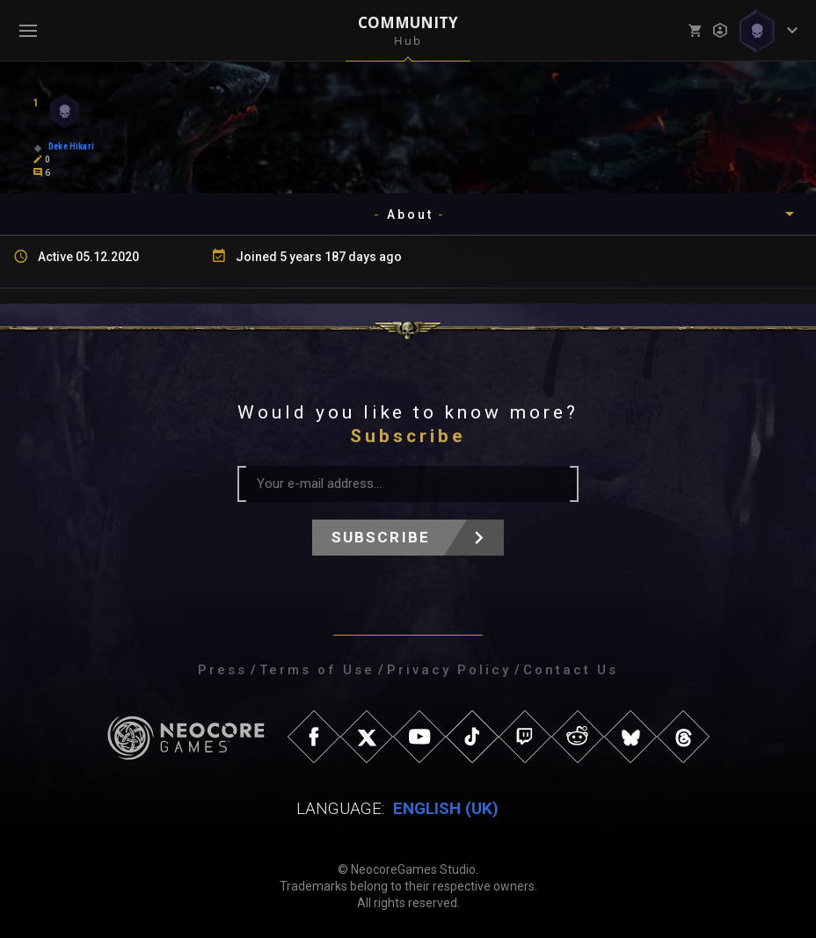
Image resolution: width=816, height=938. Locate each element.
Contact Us (570, 670)
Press (222, 670)
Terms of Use (317, 670)
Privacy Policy (449, 670)
